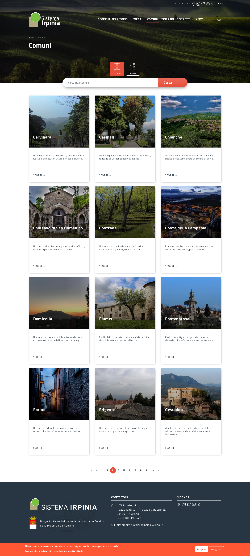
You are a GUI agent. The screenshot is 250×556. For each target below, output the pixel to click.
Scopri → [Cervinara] (39, 175)
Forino (39, 409)
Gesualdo (174, 409)
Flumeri (106, 319)
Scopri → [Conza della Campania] (171, 266)
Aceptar (201, 549)
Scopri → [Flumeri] (105, 357)
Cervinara (42, 137)
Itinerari (167, 19)
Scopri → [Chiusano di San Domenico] (39, 266)
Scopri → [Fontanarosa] (171, 357)
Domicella (42, 319)
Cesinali (106, 137)
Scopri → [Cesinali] (105, 175)
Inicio (31, 37)
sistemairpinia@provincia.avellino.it (140, 525)
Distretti (184, 19)
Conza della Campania (185, 228)
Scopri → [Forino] (39, 448)
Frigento (107, 409)
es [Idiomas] (219, 3)
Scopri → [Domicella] (39, 357)
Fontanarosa (177, 319)
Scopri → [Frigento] (105, 448)
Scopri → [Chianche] (171, 175)
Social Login (182, 3)
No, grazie (216, 549)
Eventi (137, 19)
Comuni (152, 19)
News (199, 19)
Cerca (168, 82)
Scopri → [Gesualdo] (171, 448)
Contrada (108, 228)
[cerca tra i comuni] (111, 82)
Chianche (173, 137)
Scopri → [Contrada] (105, 266)
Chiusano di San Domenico (58, 228)
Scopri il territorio (113, 19)
